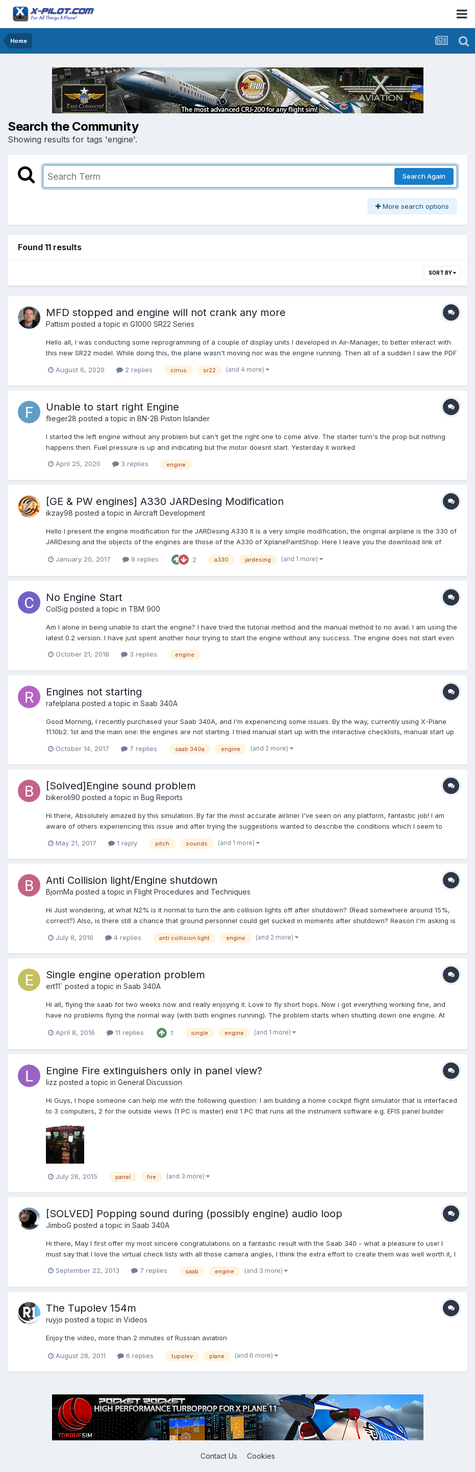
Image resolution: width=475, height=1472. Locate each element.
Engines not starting (94, 692)
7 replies (139, 748)
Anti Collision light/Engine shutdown (131, 880)
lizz (51, 1082)
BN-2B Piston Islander (173, 418)
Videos (135, 1319)
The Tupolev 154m (91, 1308)
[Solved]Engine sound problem (121, 786)
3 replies (130, 464)
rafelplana (63, 703)
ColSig (57, 609)
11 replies (125, 1032)
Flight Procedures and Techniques (192, 891)
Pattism (57, 324)
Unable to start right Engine (112, 407)
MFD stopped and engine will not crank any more (166, 312)
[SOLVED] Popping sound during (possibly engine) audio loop (194, 1214)
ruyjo (54, 1319)
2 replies (134, 370)
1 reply (122, 843)
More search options (412, 206)
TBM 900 (144, 609)
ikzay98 (59, 513)
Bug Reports (162, 797)
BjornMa (59, 891)
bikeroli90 (63, 797)
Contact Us (219, 1456)
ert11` (54, 986)
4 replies (123, 937)
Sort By (442, 273)
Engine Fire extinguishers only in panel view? (154, 1071)
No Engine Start (84, 597)
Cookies (261, 1456)
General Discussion (150, 1082)
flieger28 (61, 418)
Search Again (424, 176)
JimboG (58, 1225)
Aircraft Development (169, 513)
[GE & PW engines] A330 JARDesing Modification (165, 501)
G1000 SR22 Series (162, 324)
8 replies (140, 559)
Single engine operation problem (125, 975)
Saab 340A (159, 703)
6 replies (135, 1356)
